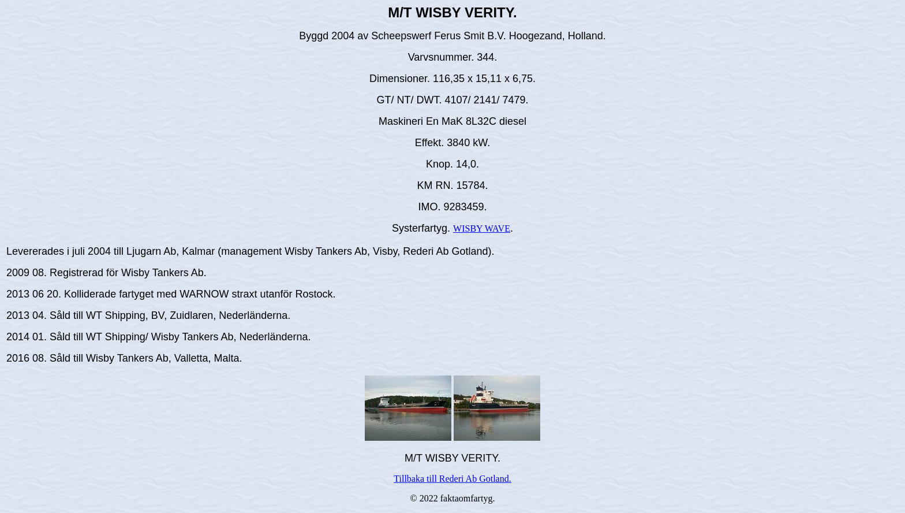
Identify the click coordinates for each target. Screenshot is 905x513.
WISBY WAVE (481, 228)
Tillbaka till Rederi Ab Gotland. (452, 479)
